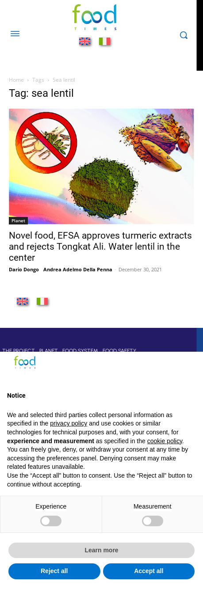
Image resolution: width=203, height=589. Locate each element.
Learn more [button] (101, 550)
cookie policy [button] (164, 441)
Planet (18, 220)
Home (16, 80)
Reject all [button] (54, 570)
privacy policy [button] (68, 423)
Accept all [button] (148, 570)
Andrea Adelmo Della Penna (77, 269)
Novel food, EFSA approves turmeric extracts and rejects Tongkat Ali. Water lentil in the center (100, 246)
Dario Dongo (24, 269)
